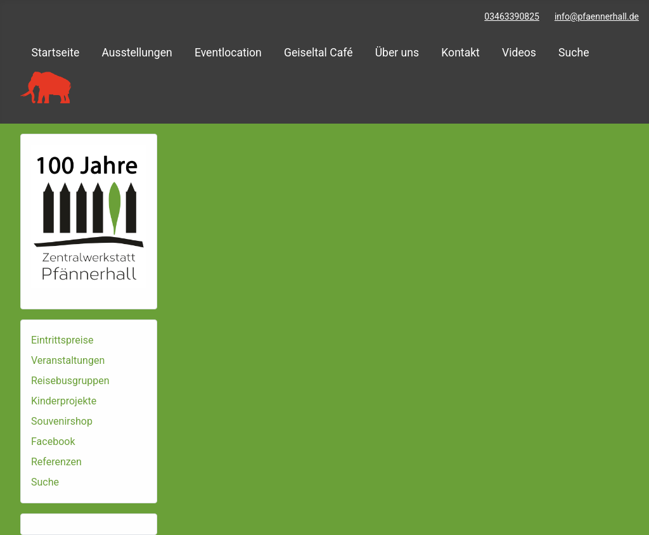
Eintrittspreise (62, 340)
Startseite (56, 52)
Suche (573, 52)
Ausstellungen (136, 52)
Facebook (53, 441)
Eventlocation (228, 52)
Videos (519, 52)
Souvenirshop (62, 421)
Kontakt (460, 52)
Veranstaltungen (68, 360)
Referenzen (56, 462)
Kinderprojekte (63, 401)
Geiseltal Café (318, 52)
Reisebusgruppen (70, 381)
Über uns (397, 52)
